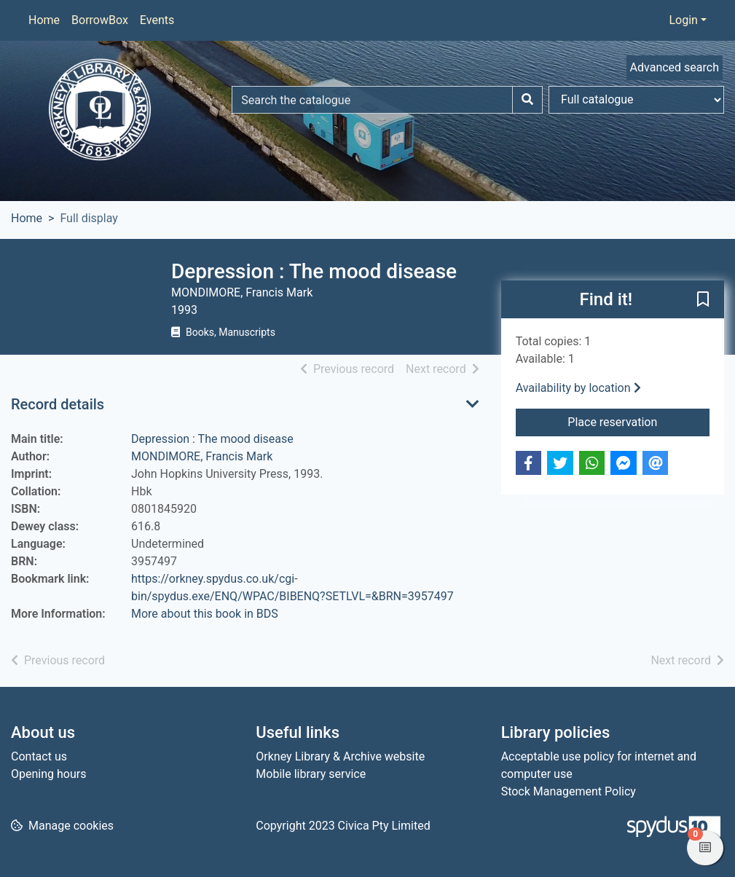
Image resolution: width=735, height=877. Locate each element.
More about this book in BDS (204, 614)
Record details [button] (57, 404)
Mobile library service (311, 774)
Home (44, 20)
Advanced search (674, 67)
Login (683, 20)
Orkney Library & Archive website (340, 756)
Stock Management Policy (568, 791)
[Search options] (636, 100)
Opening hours (48, 774)
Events (157, 20)
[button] (703, 300)
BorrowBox (99, 20)
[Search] (527, 100)
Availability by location (578, 388)
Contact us (39, 756)
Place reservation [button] (638, 421)
